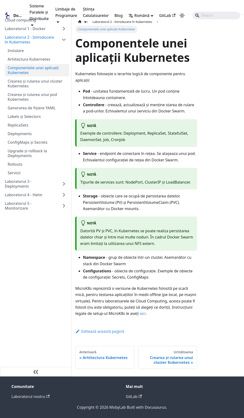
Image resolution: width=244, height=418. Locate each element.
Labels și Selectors (24, 116)
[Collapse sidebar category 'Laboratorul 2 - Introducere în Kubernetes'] (64, 39)
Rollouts (15, 164)
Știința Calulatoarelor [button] (96, 12)
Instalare (16, 50)
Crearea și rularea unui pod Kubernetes (32, 97)
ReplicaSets (18, 125)
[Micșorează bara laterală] (35, 371)
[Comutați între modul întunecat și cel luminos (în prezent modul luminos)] (182, 15)
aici (143, 313)
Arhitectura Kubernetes (29, 59)
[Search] (216, 15)
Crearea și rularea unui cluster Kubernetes (35, 84)
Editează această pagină (99, 331)
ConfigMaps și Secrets (27, 142)
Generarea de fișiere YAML (32, 108)
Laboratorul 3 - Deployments (18, 184)
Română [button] (138, 15)
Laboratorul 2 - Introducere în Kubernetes (29, 40)
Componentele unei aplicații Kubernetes (33, 70)
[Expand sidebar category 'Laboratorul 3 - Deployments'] (64, 184)
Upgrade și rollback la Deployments (27, 153)
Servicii (14, 172)
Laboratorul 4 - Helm (23, 194)
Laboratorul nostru (30, 396)
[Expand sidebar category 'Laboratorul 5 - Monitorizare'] (64, 206)
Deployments (20, 133)
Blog (118, 15)
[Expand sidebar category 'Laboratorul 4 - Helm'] (64, 195)
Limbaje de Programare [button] (66, 12)
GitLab (167, 15)
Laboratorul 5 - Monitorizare (18, 206)
